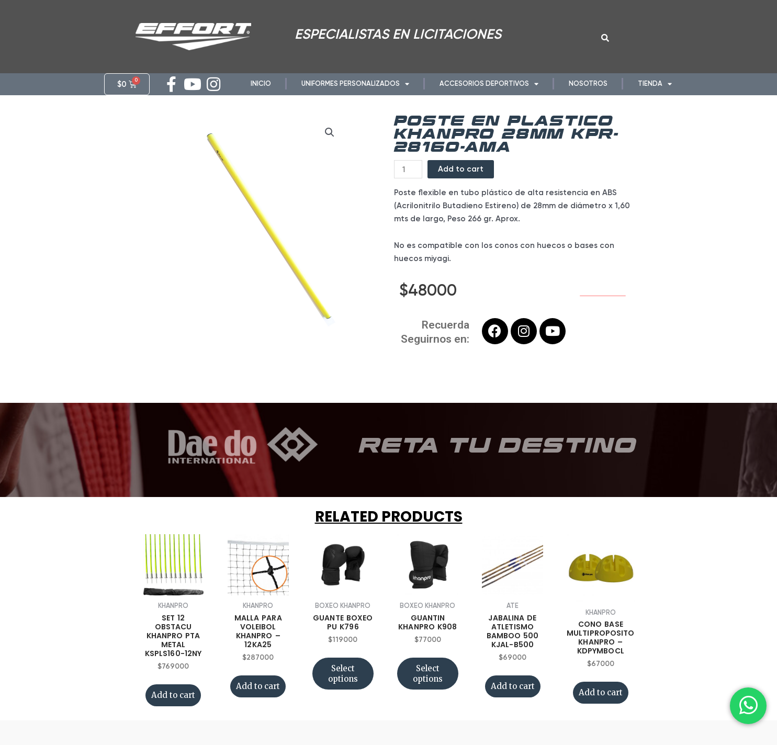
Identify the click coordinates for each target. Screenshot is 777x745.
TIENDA (655, 84)
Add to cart (460, 183)
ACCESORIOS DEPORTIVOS (489, 84)
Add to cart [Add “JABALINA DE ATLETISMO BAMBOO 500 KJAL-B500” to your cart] (513, 700)
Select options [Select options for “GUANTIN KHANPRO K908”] (428, 688)
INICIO (261, 83)
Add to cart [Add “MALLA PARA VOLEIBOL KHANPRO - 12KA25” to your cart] (258, 700)
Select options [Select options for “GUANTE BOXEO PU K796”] (343, 688)
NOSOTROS (588, 83)
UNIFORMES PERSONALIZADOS (355, 84)
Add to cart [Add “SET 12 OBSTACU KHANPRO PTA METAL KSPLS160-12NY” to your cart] (173, 709)
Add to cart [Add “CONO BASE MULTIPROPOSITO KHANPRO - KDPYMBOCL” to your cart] (601, 707)
